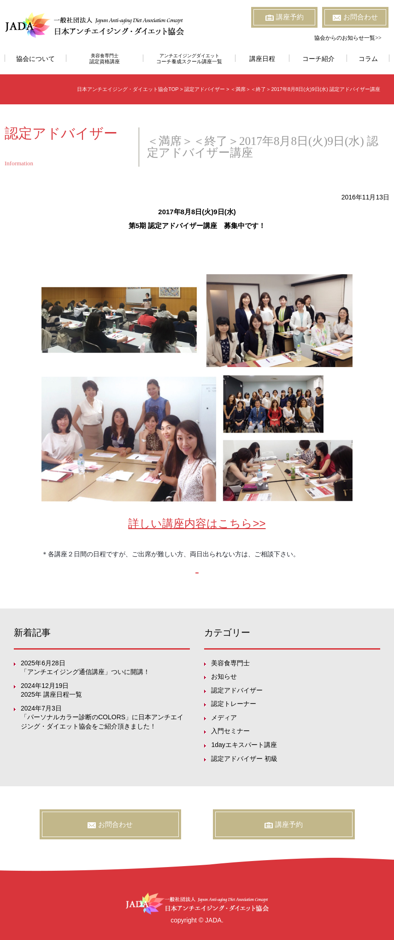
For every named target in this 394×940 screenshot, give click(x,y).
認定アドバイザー (237, 690)
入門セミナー (230, 731)
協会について (35, 58)
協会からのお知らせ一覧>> (348, 38)
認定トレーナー (233, 703)
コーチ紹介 (318, 58)
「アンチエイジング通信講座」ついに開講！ (85, 671)
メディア (224, 717)
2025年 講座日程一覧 (51, 694)
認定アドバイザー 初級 (244, 758)
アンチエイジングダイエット (189, 58)
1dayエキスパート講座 (243, 744)
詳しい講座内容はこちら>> (196, 523)
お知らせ (224, 676)
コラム (368, 58)
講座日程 (262, 58)
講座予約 (284, 17)
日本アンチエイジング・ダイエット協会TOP (127, 89)
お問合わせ (355, 17)
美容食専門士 (105, 58)
